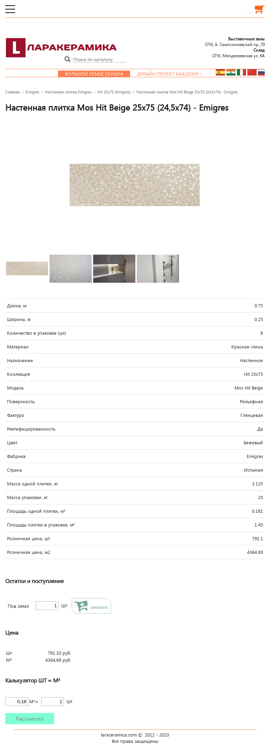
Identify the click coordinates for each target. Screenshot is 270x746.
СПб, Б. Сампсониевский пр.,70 (235, 41)
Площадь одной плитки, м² (36, 511)
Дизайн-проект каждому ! (174, 74)
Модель (15, 388)
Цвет (12, 442)
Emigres (32, 91)
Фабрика (16, 456)
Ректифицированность (31, 429)
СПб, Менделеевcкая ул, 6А (238, 52)
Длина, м (16, 305)
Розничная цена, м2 (28, 552)
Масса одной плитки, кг (32, 483)
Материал (17, 346)
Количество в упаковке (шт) (36, 333)
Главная (12, 91)
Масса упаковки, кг (27, 497)
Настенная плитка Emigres (68, 91)
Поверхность (21, 401)
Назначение (20, 360)
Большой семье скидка (99, 74)
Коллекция (18, 374)
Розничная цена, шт (28, 538)
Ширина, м (19, 319)
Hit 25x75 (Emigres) (113, 91)
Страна (14, 470)
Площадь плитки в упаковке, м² (41, 525)
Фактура (15, 415)
